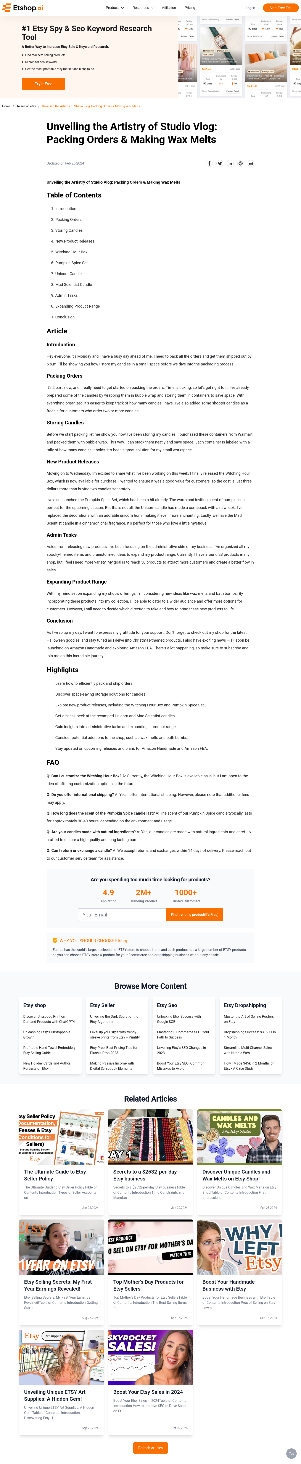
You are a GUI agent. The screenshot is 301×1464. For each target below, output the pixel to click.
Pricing (190, 8)
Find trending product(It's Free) (195, 915)
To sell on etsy (26, 106)
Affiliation (169, 8)
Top (291, 1453)
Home (6, 106)
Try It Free (43, 84)
